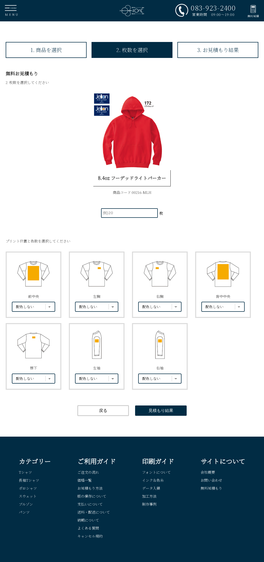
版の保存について (91, 496)
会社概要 (208, 472)
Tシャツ (25, 472)
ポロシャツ (28, 488)
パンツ (24, 512)
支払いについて (90, 504)
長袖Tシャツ (29, 480)
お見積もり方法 (90, 488)
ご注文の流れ (88, 472)
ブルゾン (26, 504)
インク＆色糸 (153, 480)
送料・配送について (93, 512)
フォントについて (156, 472)
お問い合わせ (211, 480)
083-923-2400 (213, 7)
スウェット (28, 496)
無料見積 (253, 16)
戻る (103, 410)
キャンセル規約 (90, 536)
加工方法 (149, 496)
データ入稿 (151, 488)
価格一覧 (84, 480)
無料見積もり (211, 488)
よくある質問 (88, 528)
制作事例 (149, 504)
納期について (88, 520)
